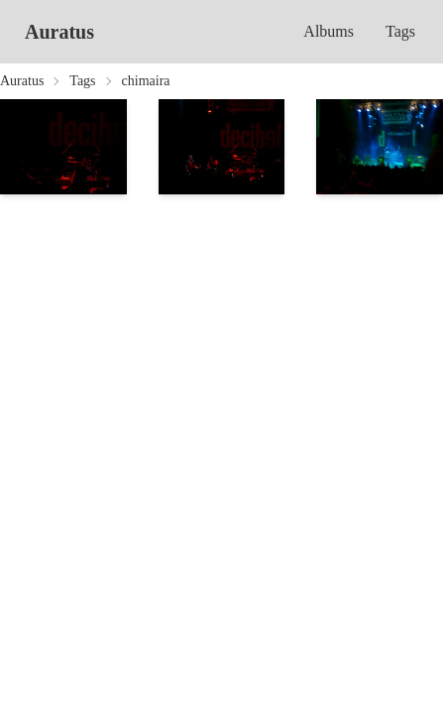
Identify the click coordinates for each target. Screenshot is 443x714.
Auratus (59, 32)
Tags (400, 31)
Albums (328, 31)
